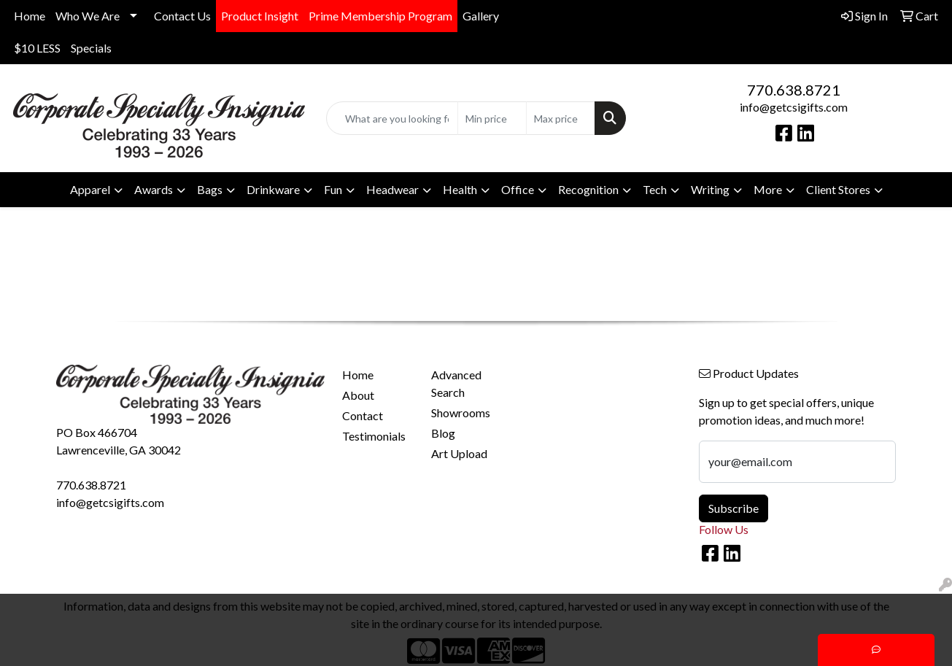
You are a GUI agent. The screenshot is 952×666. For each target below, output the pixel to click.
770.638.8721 (793, 89)
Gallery (481, 16)
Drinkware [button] (273, 189)
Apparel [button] (90, 189)
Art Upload (459, 453)
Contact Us (182, 16)
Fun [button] (333, 189)
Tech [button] (655, 189)
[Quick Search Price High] (560, 118)
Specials (91, 48)
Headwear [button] (392, 189)
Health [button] (460, 189)
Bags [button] (209, 189)
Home (29, 16)
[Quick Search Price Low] (492, 118)
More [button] (768, 189)
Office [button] (517, 189)
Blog (443, 433)
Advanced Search (456, 383)
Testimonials (374, 436)
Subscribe (733, 508)
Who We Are (87, 16)
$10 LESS (37, 48)
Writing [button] (710, 189)
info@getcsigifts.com (794, 107)
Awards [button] (153, 189)
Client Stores (838, 189)
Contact (362, 415)
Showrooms (460, 412)
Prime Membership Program (380, 16)
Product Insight (259, 16)
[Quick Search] (392, 118)
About (358, 395)
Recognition (588, 189)
